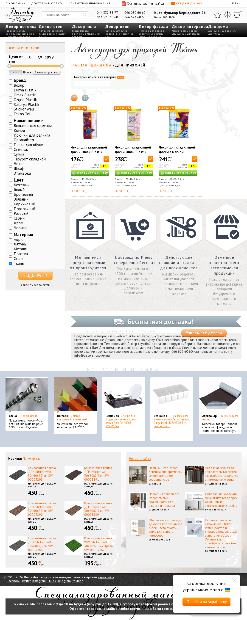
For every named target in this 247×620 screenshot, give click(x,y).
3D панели (58, 30)
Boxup (19, 85)
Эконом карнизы (30, 416)
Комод (19, 130)
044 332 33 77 (107, 13)
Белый (19, 189)
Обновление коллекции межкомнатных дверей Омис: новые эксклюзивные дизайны (221, 499)
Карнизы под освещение (20, 33)
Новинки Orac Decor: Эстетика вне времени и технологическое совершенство (165, 473)
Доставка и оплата (47, 3)
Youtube (77, 581)
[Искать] (85, 15)
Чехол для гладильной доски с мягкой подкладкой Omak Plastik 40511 (177, 154)
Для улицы (214, 33)
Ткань (19, 263)
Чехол (19, 163)
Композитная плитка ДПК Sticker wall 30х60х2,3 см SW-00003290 (42, 509)
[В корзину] (106, 159)
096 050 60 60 (135, 13)
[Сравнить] (227, 14)
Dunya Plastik (25, 90)
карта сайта (106, 577)
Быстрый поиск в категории (99, 77)
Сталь (18, 258)
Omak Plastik (25, 94)
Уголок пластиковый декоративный (72, 417)
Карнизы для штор (116, 30)
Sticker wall (24, 109)
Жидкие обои (46, 33)
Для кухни (214, 30)
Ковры (75, 30)
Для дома (218, 26)
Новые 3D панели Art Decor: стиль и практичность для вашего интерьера (164, 499)
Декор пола (84, 26)
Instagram (39, 581)
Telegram (64, 581)
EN (236, 3)
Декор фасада (153, 26)
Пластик (21, 253)
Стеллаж (21, 149)
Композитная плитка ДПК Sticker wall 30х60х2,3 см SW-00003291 (98, 473)
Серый (19, 218)
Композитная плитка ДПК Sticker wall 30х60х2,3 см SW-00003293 (42, 473)
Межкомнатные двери (184, 30)
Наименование (28, 120)
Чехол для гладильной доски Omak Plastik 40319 (89, 152)
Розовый (21, 213)
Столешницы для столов (185, 33)
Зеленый (21, 199)
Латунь (20, 244)
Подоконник (112, 33)
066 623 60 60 (135, 17)
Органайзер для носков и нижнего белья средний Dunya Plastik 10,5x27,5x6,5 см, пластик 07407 (171, 421)
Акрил (19, 239)
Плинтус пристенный (80, 32)
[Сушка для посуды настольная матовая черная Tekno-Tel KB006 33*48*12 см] (123, 395)
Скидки (187, 3)
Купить (78, 191)
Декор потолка (21, 26)
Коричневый (24, 204)
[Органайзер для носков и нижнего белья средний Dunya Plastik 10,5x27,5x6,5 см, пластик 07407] (171, 395)
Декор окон (117, 26)
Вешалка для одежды (33, 125)
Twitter (26, 581)
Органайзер (24, 139)
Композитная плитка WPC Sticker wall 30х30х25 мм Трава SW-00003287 (98, 544)
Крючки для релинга (32, 135)
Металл (20, 248)
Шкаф (19, 168)
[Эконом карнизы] (27, 395)
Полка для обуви (28, 144)
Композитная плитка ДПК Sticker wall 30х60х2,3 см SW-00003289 (98, 509)
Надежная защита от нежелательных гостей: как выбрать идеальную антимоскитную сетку (221, 473)
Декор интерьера (190, 26)
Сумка (19, 154)
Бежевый (21, 184)
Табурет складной (30, 159)
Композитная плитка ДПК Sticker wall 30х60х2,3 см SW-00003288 (42, 544)
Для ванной (228, 30)
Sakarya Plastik (26, 104)
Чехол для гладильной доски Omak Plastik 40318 (133, 152)
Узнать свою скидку (92, 173)
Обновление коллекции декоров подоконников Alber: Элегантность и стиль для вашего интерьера (165, 527)
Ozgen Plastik (25, 99)
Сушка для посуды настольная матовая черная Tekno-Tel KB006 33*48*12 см (121, 421)
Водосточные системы (151, 33)
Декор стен (50, 26)
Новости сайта (140, 458)
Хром (18, 223)
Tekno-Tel (22, 113)
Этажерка (22, 173)
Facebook (13, 581)
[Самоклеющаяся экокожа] (220, 395)
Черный (20, 227)
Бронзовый (23, 194)
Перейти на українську (206, 601)
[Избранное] (217, 14)
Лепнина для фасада (151, 30)
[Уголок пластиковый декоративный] (75, 395)
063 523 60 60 (107, 17)
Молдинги (45, 30)
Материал (23, 234)
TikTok (51, 581)
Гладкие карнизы (16, 30)
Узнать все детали (204, 332)
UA (232, 3)
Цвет (19, 180)
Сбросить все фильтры (35, 285)
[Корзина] (237, 14)
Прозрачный (24, 208)
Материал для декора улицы (42, 485)
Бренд (20, 80)
